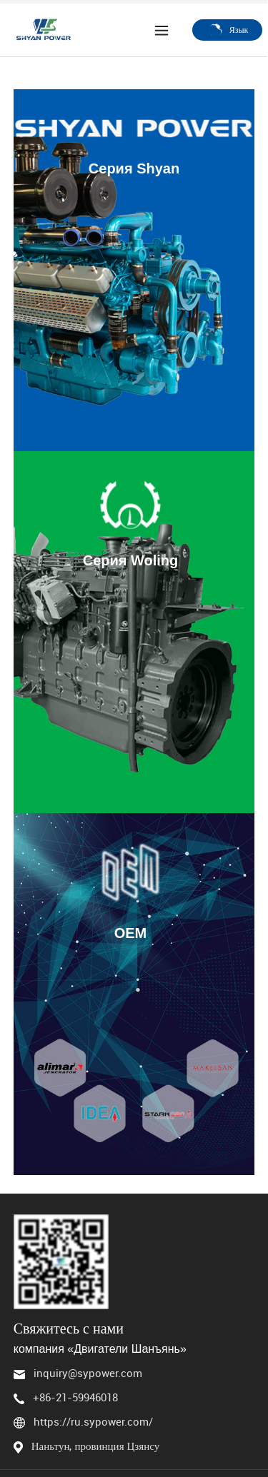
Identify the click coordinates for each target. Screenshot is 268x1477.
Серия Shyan (134, 168)
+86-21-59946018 (75, 1397)
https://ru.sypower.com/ (93, 1421)
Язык (228, 29)
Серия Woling (131, 560)
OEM (130, 933)
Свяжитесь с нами (69, 1328)
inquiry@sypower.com (88, 1373)
